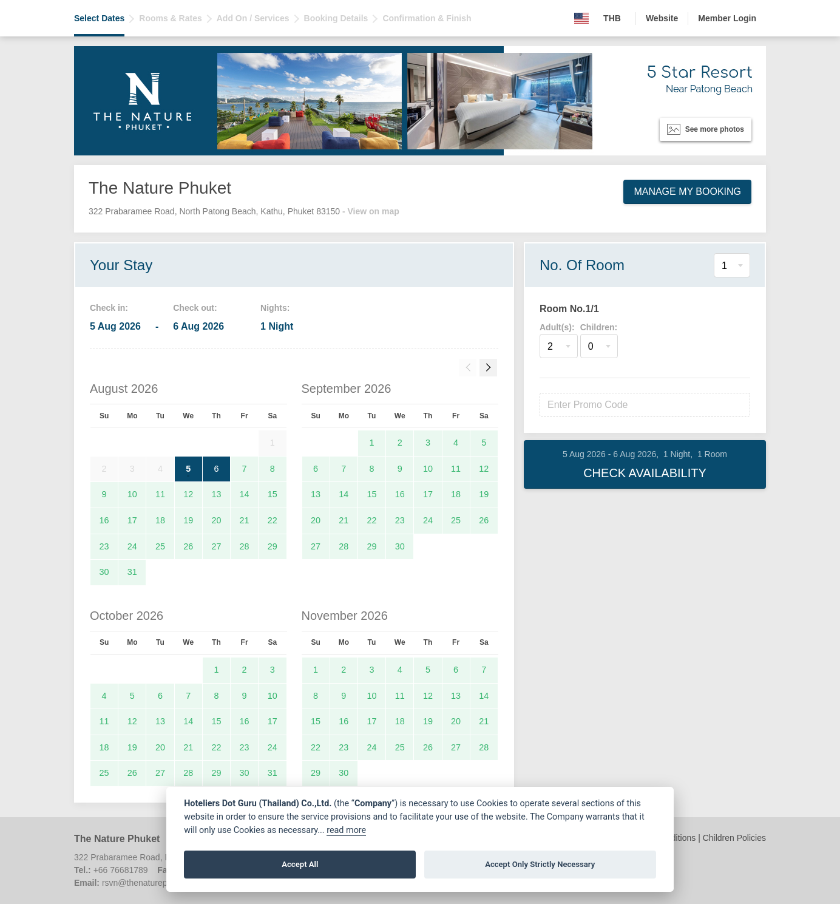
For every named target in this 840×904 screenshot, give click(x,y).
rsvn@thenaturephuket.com (154, 883)
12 (188, 494)
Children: (598, 327)
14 (244, 494)
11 (160, 494)
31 (132, 572)
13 (216, 494)
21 (244, 520)
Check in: (109, 308)
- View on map (370, 211)
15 (272, 494)
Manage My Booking (687, 191)
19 (188, 520)
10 (132, 494)
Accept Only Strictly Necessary (540, 864)
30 (104, 572)
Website (662, 18)
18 (160, 520)
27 (216, 546)
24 (132, 546)
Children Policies (734, 838)
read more (346, 830)
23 (104, 546)
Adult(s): (557, 327)
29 (272, 546)
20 (216, 520)
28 (244, 546)
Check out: (195, 308)
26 (188, 546)
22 (272, 520)
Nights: (275, 308)
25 (160, 546)
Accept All (300, 864)
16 (104, 520)
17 (132, 520)
